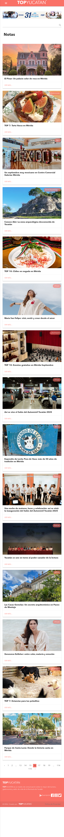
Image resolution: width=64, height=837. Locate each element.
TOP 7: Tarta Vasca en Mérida (18, 130)
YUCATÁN (11, 812)
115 (30, 799)
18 (44, 795)
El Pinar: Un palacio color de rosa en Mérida (25, 81)
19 (49, 795)
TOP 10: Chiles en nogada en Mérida (22, 281)
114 (58, 795)
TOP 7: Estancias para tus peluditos (21, 729)
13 (20, 795)
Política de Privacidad (52, 834)
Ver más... (8, 87)
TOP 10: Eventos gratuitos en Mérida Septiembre (28, 379)
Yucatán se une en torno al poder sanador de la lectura (31, 580)
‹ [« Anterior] (4, 795)
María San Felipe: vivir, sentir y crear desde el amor (29, 330)
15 (30, 795)
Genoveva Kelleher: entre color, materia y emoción (29, 680)
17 (39, 795)
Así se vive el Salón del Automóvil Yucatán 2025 (28, 428)
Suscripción (45, 825)
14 (25, 795)
